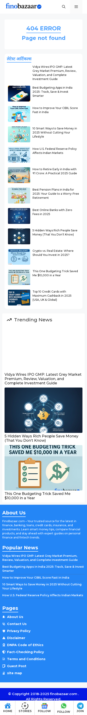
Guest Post (16, 666)
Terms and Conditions (26, 659)
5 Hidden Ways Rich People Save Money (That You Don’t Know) (41, 438)
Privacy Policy (18, 631)
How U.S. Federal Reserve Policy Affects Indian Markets (42, 595)
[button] (63, 7)
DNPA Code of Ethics (25, 645)
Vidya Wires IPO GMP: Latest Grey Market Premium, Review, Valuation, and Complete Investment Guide (43, 378)
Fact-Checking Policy (25, 652)
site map (14, 673)
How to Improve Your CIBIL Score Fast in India (35, 577)
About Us (15, 617)
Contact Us (17, 624)
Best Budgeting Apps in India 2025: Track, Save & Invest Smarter (52, 91)
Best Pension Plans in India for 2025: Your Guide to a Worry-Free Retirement (55, 193)
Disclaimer (16, 638)
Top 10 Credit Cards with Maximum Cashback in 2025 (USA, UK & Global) (52, 295)
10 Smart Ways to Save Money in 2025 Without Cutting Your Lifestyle (54, 132)
